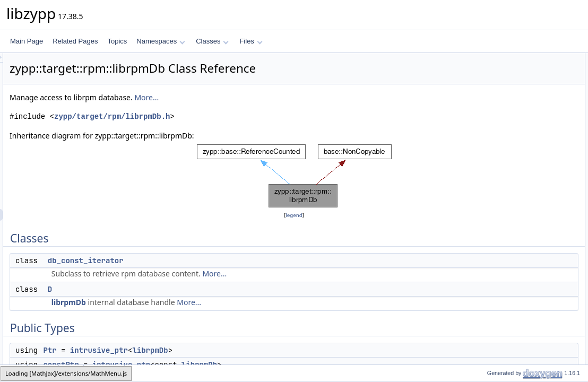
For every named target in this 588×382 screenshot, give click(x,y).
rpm (71, 373)
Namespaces (160, 41)
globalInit (491, 199)
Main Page (26, 41)
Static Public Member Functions (514, 187)
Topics (117, 41)
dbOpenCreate (499, 257)
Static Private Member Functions (515, 304)
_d (481, 350)
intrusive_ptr (232, 350)
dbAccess (492, 315)
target (43, 373)
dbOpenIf (491, 245)
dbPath (488, 164)
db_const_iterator (218, 260)
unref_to (489, 292)
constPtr (489, 117)
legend (295, 215)
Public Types (488, 94)
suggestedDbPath (503, 222)
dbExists (490, 234)
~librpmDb (492, 140)
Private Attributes (494, 339)
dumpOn (490, 175)
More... (279, 97)
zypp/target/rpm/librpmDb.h (244, 116)
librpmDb (201, 302)
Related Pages (75, 41)
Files (250, 41)
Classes (212, 41)
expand (488, 210)
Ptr (182, 350)
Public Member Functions (505, 129)
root (483, 152)
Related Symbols (494, 362)
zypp (14, 373)
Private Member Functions (507, 269)
